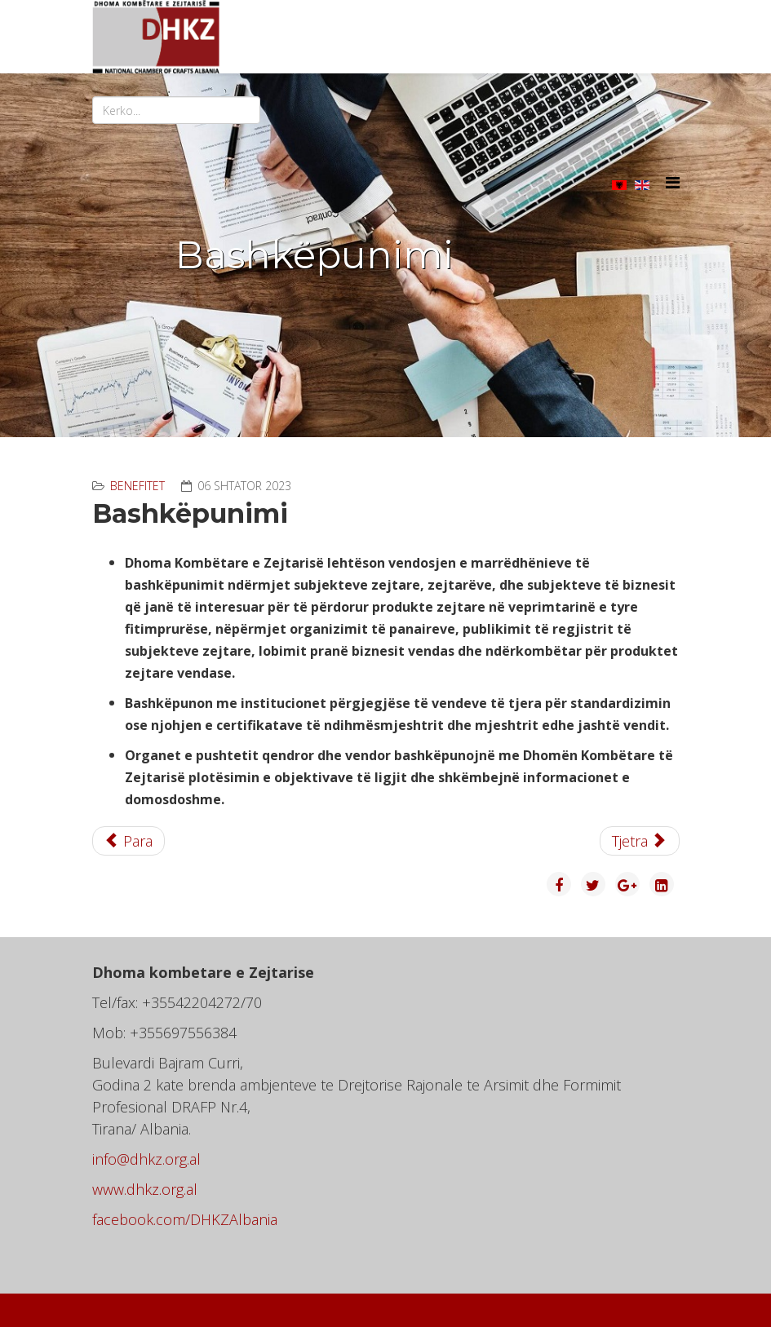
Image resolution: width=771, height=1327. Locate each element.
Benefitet (137, 485)
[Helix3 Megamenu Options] (673, 182)
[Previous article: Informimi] (129, 841)
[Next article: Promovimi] (640, 841)
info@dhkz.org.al (146, 1159)
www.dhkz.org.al (144, 1189)
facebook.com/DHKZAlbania (184, 1219)
